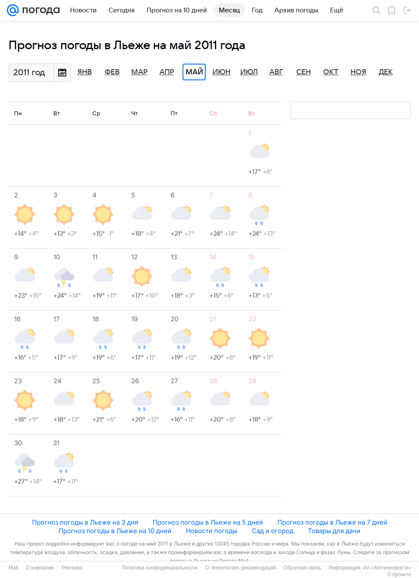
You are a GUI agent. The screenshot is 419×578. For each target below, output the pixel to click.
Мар (139, 72)
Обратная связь (302, 568)
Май (194, 72)
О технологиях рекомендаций (240, 568)
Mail (13, 568)
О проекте (399, 575)
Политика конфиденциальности (159, 568)
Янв (84, 72)
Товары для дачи (334, 531)
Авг (276, 72)
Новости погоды (211, 531)
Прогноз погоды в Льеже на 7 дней (332, 522)
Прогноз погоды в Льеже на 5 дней (208, 522)
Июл (249, 72)
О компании (40, 568)
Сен (303, 72)
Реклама (72, 568)
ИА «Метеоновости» (387, 568)
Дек (386, 72)
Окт (331, 72)
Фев (112, 72)
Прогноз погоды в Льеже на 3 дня (85, 522)
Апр (166, 72)
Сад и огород (272, 531)
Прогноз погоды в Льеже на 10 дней (115, 531)
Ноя (358, 72)
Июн (221, 72)
